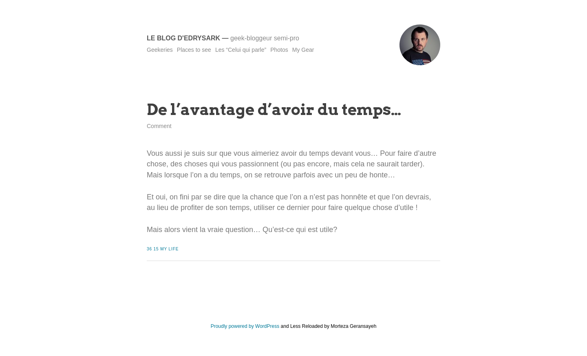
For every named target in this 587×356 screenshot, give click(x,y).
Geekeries (160, 49)
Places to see (194, 49)
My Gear (303, 49)
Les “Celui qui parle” (240, 49)
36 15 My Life (163, 249)
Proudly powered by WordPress (245, 326)
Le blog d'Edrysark (183, 38)
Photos (279, 49)
